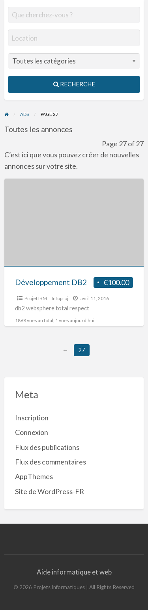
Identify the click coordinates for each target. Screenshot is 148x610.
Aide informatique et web (74, 572)
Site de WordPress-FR (49, 491)
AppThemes (34, 476)
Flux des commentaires (50, 461)
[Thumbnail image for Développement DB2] (74, 223)
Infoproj (60, 298)
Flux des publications (47, 447)
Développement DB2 (51, 282)
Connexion (31, 432)
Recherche (74, 84)
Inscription (32, 417)
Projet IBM (35, 298)
